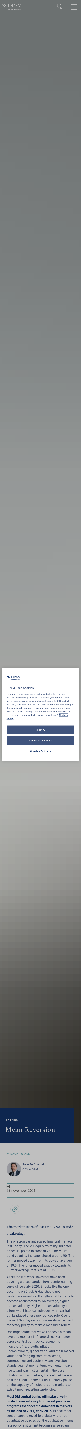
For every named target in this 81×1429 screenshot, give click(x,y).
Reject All (40, 730)
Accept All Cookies (40, 740)
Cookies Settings (40, 751)
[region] (40, 714)
